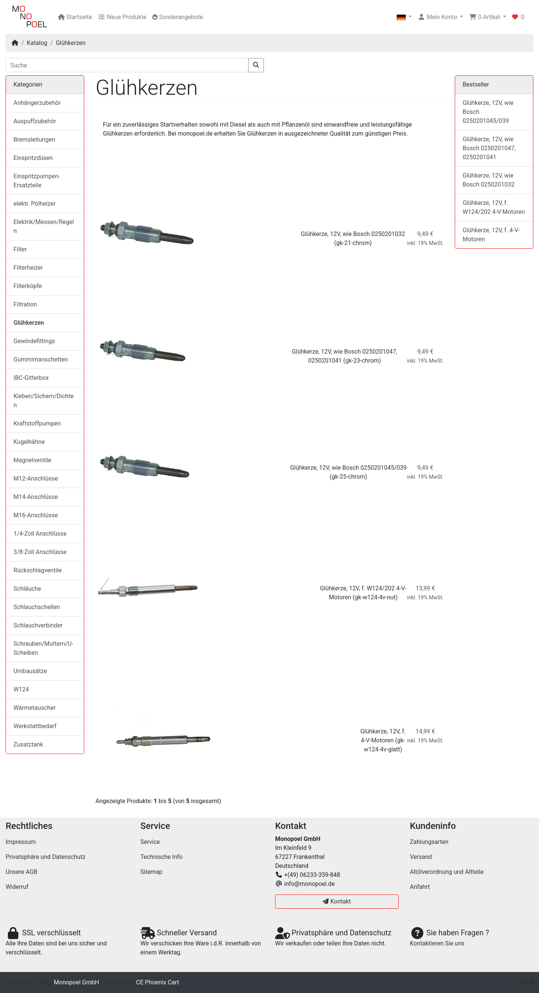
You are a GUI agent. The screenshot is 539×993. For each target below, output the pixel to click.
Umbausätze (30, 671)
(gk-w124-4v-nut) (375, 597)
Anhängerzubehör (37, 102)
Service (150, 841)
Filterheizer (28, 267)
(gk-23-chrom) (362, 360)
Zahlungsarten (429, 841)
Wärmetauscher (34, 707)
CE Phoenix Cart (157, 982)
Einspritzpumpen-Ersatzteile (36, 181)
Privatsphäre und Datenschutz (45, 856)
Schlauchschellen (36, 607)
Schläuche (27, 588)
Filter (20, 249)
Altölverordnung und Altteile (447, 871)
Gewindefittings (34, 341)
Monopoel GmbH (76, 982)
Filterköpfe (27, 286)
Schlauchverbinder (38, 625)
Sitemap (151, 871)
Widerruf (17, 886)
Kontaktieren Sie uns (437, 943)
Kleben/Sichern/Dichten (43, 401)
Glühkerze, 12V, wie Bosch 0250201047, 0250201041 (489, 148)
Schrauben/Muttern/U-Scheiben (43, 648)
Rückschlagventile (37, 570)
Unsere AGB (21, 871)
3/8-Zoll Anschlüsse (40, 551)
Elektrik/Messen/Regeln (43, 226)
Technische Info (161, 856)
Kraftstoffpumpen (37, 423)
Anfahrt (420, 886)
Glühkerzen (70, 42)
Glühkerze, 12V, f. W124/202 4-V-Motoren (494, 207)
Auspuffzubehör (34, 121)
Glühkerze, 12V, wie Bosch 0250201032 (353, 233)
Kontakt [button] (337, 901)
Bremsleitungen (34, 139)
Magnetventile (32, 460)
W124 (21, 689)
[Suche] (127, 65)
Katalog (37, 42)
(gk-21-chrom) (353, 242)
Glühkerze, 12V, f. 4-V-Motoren (491, 235)
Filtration (25, 304)
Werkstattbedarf (35, 726)
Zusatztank (28, 744)
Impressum (21, 841)
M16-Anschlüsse (35, 515)
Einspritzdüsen (33, 157)
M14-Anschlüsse (35, 496)
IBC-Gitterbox (31, 377)
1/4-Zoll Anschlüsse (40, 533)
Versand (421, 856)
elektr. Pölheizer (34, 203)
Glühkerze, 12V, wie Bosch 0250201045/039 (348, 467)
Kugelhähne (29, 441)
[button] (404, 17)
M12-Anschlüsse (35, 478)
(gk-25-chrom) (348, 476)
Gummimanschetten (40, 359)
